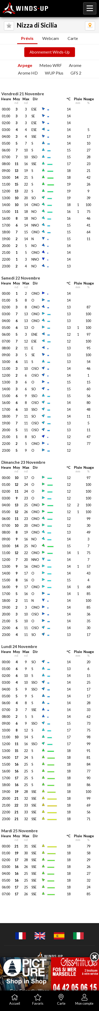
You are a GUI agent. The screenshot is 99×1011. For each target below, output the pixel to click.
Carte (73, 38)
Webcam (50, 38)
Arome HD (28, 72)
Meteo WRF (50, 65)
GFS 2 (75, 72)
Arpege (25, 65)
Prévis (27, 38)
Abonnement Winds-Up (50, 52)
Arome (75, 65)
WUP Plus (54, 72)
